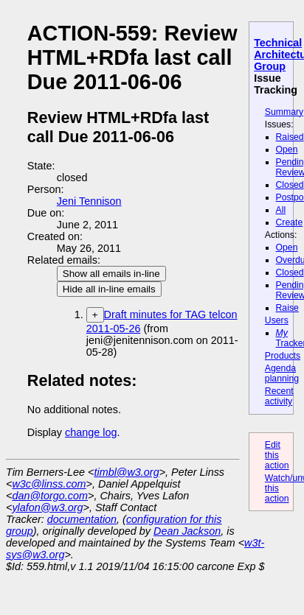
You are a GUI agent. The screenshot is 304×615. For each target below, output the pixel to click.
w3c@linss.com (49, 484)
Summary (284, 112)
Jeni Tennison (89, 201)
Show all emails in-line (111, 273)
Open (287, 149)
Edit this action (277, 455)
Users (277, 320)
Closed (290, 185)
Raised (290, 137)
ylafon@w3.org (47, 507)
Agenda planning (282, 373)
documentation (82, 519)
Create (289, 222)
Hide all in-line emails (109, 289)
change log (91, 432)
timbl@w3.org (126, 472)
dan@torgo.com (50, 496)
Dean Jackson (187, 531)
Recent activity (279, 396)
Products (282, 356)
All (281, 210)
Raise (287, 308)
